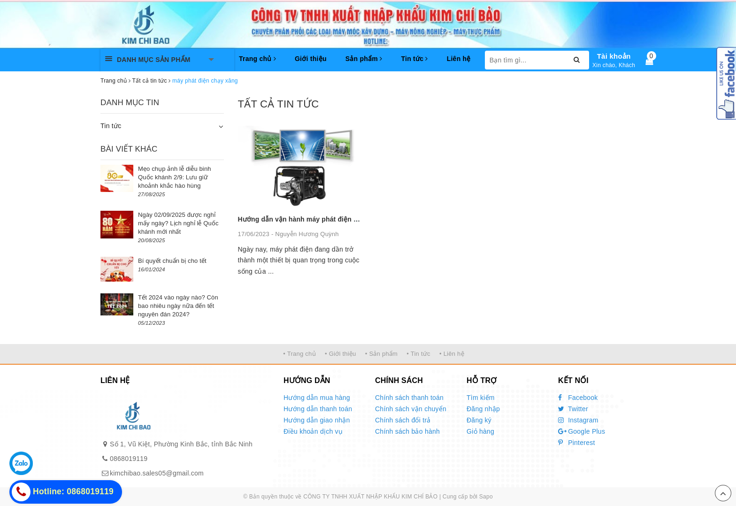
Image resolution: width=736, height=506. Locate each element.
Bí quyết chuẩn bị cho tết (172, 260)
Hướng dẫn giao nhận (317, 420)
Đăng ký (479, 420)
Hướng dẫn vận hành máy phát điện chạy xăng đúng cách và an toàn (347, 219)
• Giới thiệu (340, 353)
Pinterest (576, 442)
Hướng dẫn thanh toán (318, 409)
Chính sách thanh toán (409, 397)
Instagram (578, 420)
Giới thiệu (311, 58)
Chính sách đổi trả (403, 420)
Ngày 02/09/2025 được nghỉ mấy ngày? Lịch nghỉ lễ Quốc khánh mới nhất (178, 223)
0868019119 (128, 458)
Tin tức (414, 58)
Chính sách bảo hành (407, 431)
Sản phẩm (364, 58)
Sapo (486, 496)
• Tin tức (418, 353)
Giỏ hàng (480, 431)
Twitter (573, 409)
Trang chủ (257, 58)
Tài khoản (614, 56)
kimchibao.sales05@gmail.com (157, 473)
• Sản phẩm (381, 353)
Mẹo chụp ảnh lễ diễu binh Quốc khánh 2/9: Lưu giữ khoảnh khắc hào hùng (174, 177)
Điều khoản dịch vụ (313, 431)
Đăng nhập (483, 409)
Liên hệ (459, 58)
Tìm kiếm (481, 397)
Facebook (578, 397)
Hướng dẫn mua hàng (317, 397)
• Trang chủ (299, 353)
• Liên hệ (451, 353)
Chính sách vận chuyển (410, 409)
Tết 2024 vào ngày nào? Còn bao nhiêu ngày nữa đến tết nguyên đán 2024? (178, 306)
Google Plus (581, 431)
